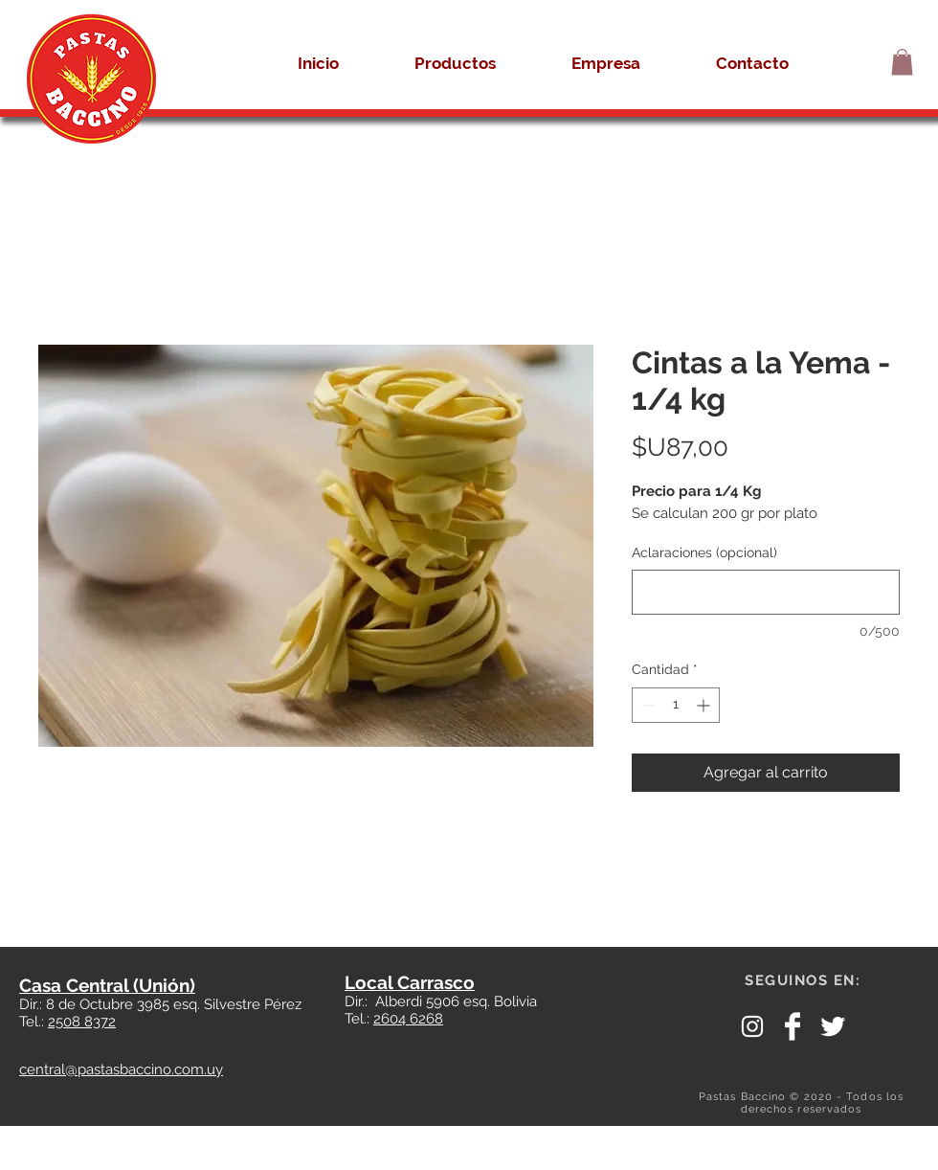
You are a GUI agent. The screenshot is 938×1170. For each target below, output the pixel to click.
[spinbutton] (676, 705)
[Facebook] (792, 1026)
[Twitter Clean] (832, 1026)
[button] (902, 62)
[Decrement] (647, 705)
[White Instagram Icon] (752, 1026)
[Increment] (705, 705)
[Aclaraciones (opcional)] (766, 592)
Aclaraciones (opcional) (704, 552)
